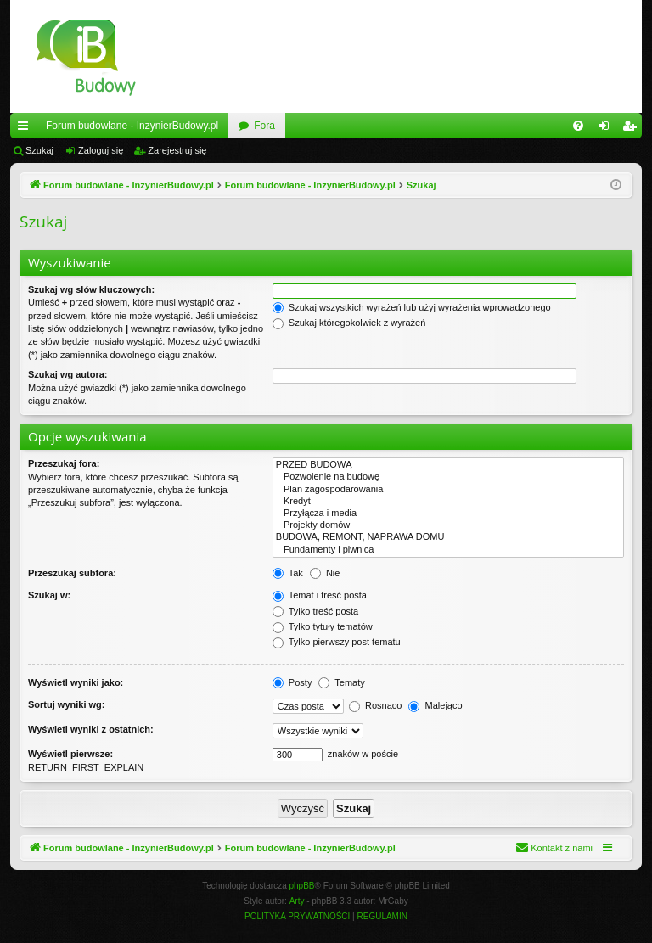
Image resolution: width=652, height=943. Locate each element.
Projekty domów (448, 525)
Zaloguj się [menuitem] (607, 129)
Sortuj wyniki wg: (66, 704)
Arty (297, 901)
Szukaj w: (49, 595)
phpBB (302, 885)
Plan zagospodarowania (448, 490)
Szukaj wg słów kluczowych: (91, 289)
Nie (325, 573)
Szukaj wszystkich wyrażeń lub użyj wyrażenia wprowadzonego (412, 307)
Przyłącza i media (448, 513)
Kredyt (448, 502)
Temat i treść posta (320, 595)
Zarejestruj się (177, 150)
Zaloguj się (100, 150)
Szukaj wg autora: (68, 374)
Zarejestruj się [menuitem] (632, 129)
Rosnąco (375, 705)
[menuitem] (578, 125)
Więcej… (26, 129)
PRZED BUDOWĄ (448, 465)
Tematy (341, 682)
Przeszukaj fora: (63, 463)
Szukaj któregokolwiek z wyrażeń (349, 322)
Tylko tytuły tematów (323, 626)
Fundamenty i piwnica (448, 550)
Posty (292, 682)
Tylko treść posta (315, 611)
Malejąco (435, 705)
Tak (288, 573)
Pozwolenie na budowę (448, 477)
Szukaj (39, 150)
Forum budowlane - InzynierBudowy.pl (132, 126)
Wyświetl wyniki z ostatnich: (91, 729)
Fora (264, 126)
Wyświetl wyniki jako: (75, 682)
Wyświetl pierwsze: (70, 754)
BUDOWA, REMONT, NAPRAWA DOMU (448, 537)
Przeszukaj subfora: (72, 573)
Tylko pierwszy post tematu (337, 642)
